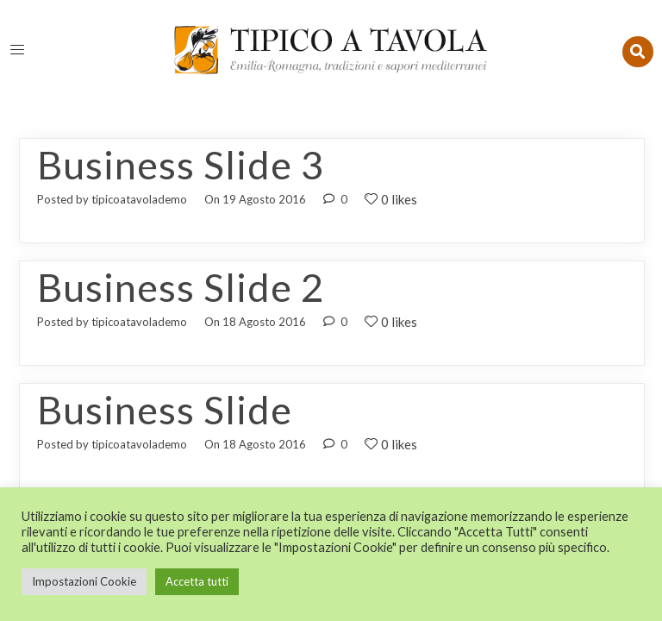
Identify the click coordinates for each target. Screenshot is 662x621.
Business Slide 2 (180, 287)
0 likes (391, 199)
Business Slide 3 (180, 164)
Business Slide (164, 409)
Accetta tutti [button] (197, 581)
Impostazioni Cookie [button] (84, 581)
